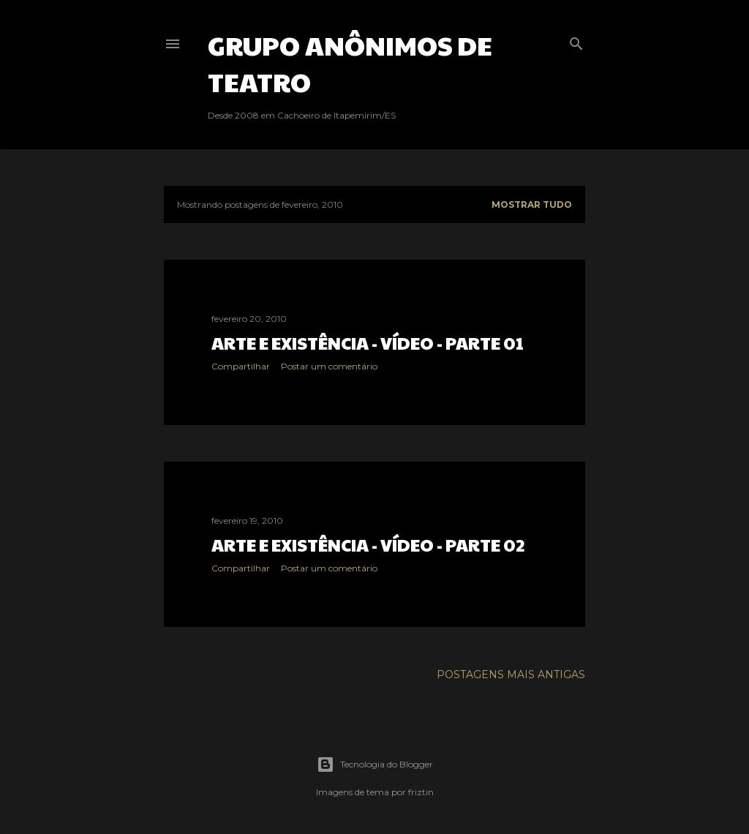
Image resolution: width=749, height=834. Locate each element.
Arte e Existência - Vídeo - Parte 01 (367, 342)
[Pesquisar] (576, 40)
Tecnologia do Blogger (375, 764)
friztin (421, 791)
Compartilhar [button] (240, 366)
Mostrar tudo (532, 204)
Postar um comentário (329, 366)
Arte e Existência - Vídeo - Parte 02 (368, 544)
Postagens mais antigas (511, 674)
